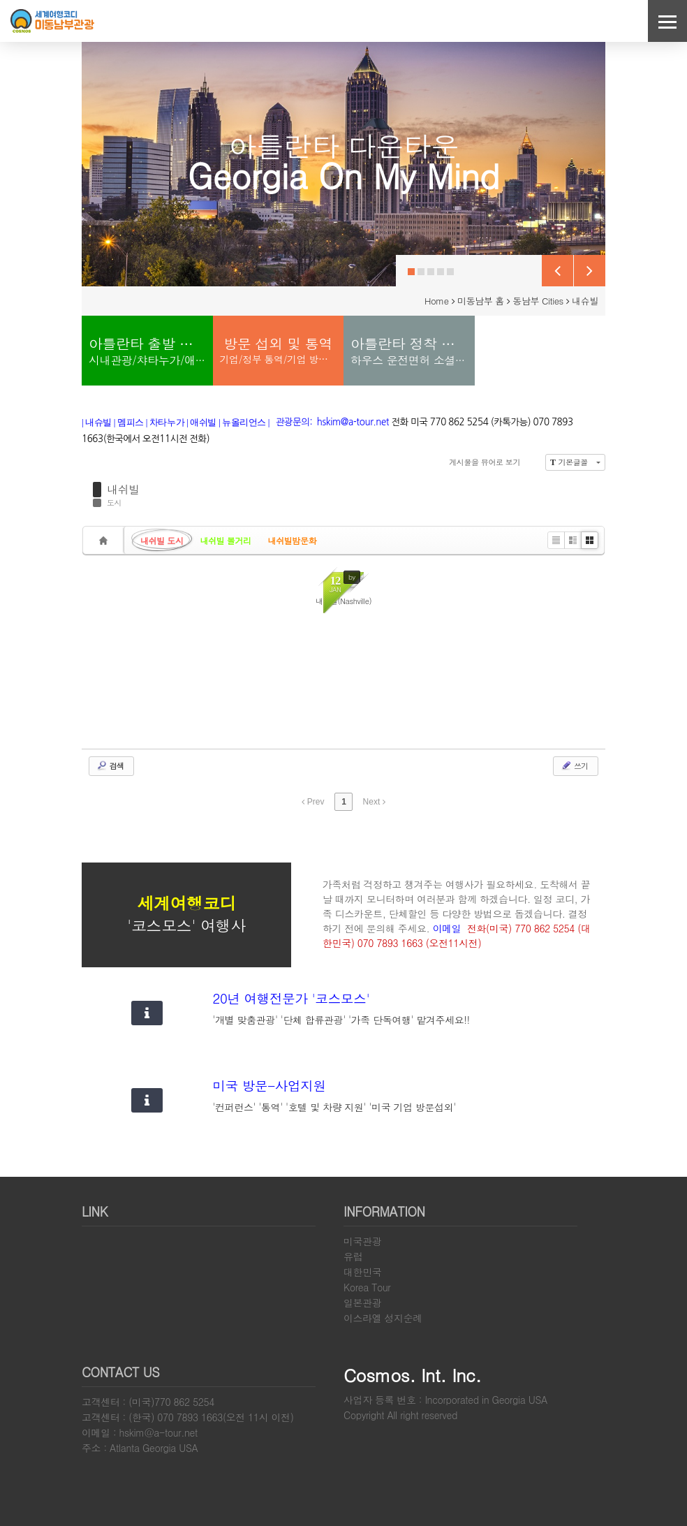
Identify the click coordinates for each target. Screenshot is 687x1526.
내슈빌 (585, 300)
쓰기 (574, 765)
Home (436, 300)
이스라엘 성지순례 (383, 1318)
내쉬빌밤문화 (292, 540)
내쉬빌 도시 (162, 540)
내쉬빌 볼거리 (225, 540)
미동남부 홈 (480, 300)
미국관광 (362, 1241)
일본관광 (362, 1302)
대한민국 (362, 1272)
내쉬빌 (123, 489)
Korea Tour (367, 1287)
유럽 (353, 1256)
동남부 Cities (537, 300)
